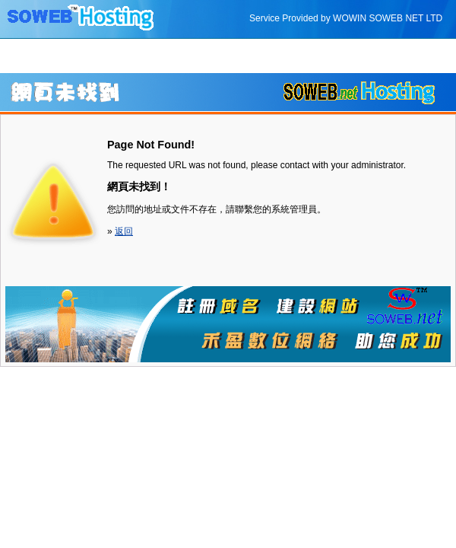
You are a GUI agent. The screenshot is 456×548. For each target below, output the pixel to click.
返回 (124, 231)
